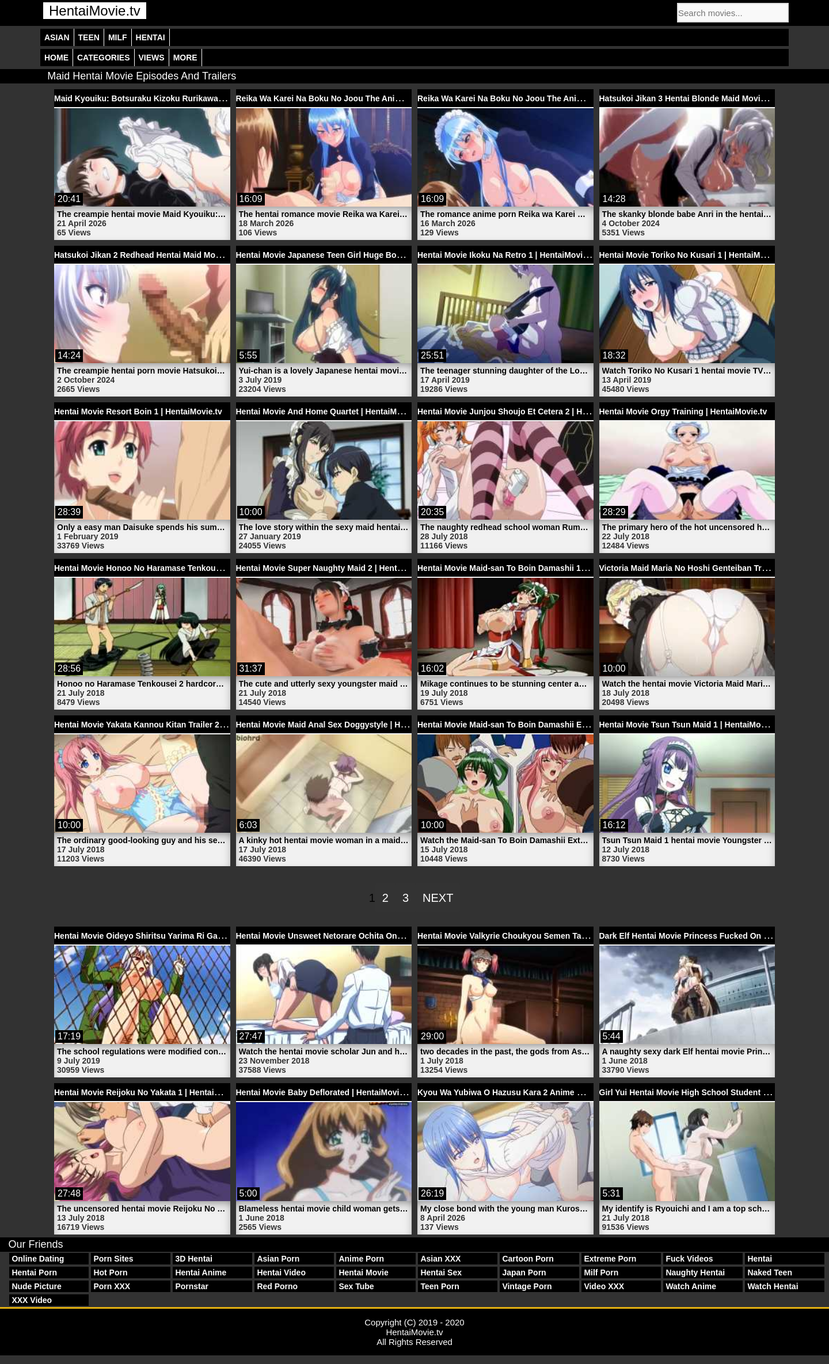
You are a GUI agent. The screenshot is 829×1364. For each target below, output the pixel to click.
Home (56, 57)
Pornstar (191, 1286)
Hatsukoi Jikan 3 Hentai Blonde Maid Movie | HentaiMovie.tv (713, 98)
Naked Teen (769, 1272)
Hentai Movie (363, 1272)
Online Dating (38, 1258)
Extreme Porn (610, 1258)
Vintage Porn (527, 1286)
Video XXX (604, 1286)
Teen (89, 37)
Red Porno (277, 1286)
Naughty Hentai (695, 1272)
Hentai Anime (200, 1272)
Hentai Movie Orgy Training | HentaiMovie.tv (683, 411)
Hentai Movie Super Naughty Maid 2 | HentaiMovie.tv (336, 568)
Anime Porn (361, 1258)
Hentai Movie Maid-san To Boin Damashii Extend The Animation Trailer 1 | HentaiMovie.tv (587, 724)
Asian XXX (440, 1258)
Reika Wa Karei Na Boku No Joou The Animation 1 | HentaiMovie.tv (545, 98)
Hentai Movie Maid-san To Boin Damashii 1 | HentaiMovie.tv (530, 568)
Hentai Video (281, 1272)
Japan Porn (524, 1272)
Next (438, 897)
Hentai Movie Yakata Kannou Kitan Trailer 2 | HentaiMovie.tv (168, 724)
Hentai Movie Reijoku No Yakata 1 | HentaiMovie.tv (150, 1092)
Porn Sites (113, 1258)
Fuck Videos (689, 1258)
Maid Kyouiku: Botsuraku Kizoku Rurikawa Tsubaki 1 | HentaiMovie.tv (187, 98)
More (185, 57)
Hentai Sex (441, 1272)
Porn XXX (111, 1286)
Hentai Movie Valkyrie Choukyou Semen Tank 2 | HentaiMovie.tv (539, 935)
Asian (57, 37)
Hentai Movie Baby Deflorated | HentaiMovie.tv (324, 1092)
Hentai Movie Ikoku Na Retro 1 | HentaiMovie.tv (506, 255)
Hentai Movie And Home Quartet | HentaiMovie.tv (329, 411)
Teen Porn (439, 1286)
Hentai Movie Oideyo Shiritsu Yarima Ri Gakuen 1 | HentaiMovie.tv (180, 935)
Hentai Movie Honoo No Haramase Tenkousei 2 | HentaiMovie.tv (175, 568)
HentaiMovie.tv (94, 10)
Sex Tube (356, 1286)
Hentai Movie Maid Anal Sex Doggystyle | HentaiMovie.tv (344, 724)
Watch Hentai (772, 1286)
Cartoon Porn (527, 1258)
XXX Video (32, 1300)
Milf (117, 37)
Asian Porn (278, 1258)
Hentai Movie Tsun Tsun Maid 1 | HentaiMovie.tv (690, 724)
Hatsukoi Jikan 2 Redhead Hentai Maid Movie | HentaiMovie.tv (172, 255)
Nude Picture (36, 1286)
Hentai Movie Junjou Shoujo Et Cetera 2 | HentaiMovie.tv (525, 411)
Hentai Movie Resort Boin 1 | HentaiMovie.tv (138, 411)
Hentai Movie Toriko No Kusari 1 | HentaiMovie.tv (692, 255)
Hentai (150, 37)
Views (152, 57)
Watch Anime (691, 1286)
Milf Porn (601, 1272)
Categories (103, 57)
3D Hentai (193, 1258)
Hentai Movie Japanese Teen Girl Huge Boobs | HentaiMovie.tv (355, 255)
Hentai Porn (34, 1272)
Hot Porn (110, 1272)
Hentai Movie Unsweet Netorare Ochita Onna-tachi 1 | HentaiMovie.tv (367, 935)
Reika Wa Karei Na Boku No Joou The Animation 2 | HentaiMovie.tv (364, 98)
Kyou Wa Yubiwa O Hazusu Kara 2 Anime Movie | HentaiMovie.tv (540, 1092)
